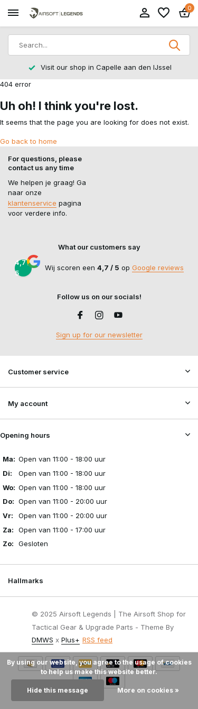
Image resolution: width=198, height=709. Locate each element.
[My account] (144, 13)
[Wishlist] (163, 13)
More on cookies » (148, 690)
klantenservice (32, 203)
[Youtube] (118, 315)
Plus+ (70, 640)
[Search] (99, 45)
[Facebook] (80, 315)
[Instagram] (99, 315)
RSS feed (97, 640)
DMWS (42, 640)
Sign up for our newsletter (99, 334)
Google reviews (158, 267)
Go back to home (28, 141)
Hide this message (57, 690)
